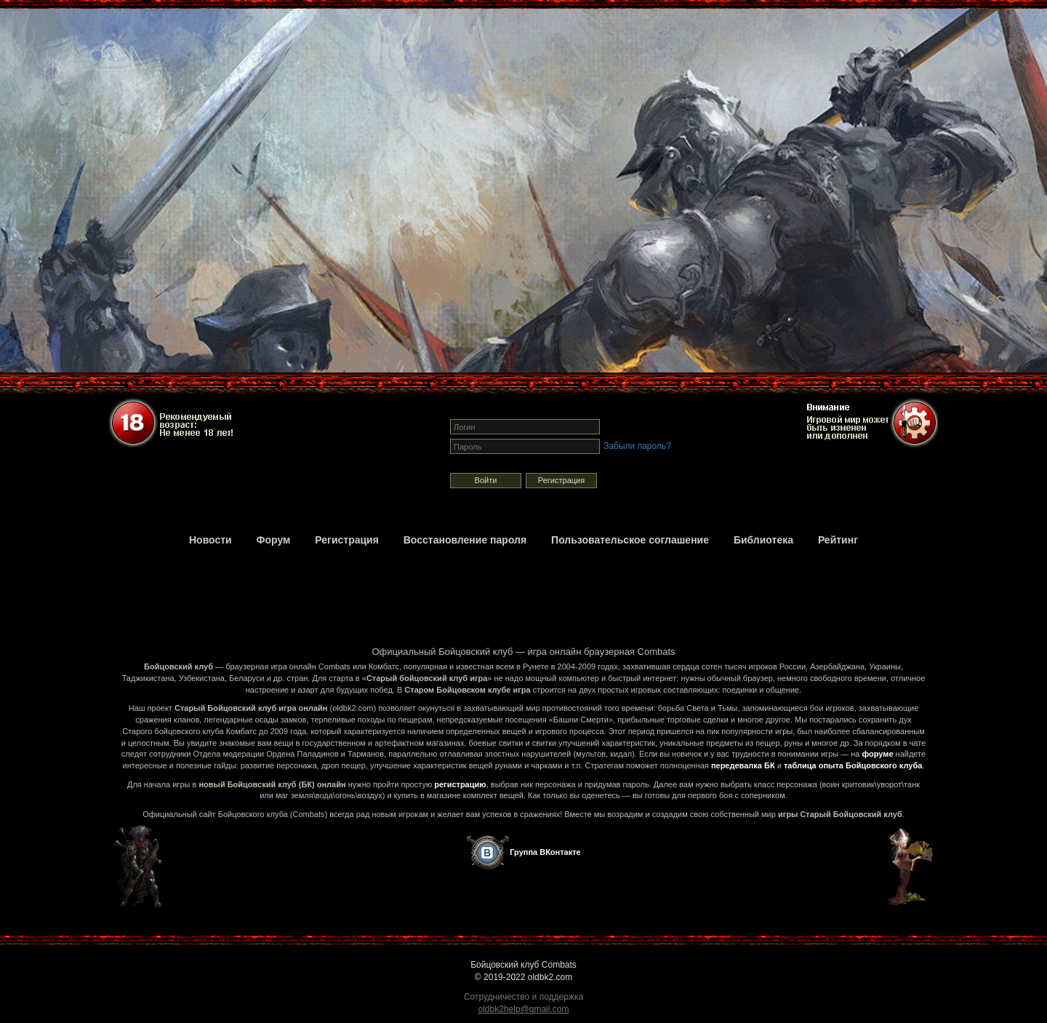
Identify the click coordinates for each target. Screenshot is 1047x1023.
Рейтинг (838, 540)
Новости (210, 540)
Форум (274, 540)
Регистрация (561, 480)
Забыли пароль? (637, 446)
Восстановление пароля (465, 540)
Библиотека (763, 540)
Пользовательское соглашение (630, 540)
